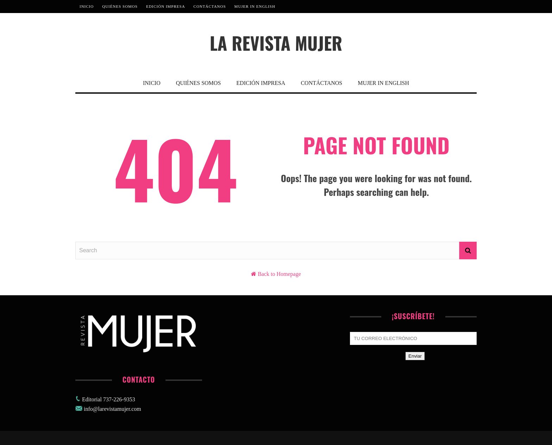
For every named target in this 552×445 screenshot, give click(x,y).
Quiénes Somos (120, 6)
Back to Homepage (279, 274)
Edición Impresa (165, 6)
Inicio (87, 6)
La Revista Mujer (276, 43)
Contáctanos (210, 6)
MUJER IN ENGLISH (254, 6)
